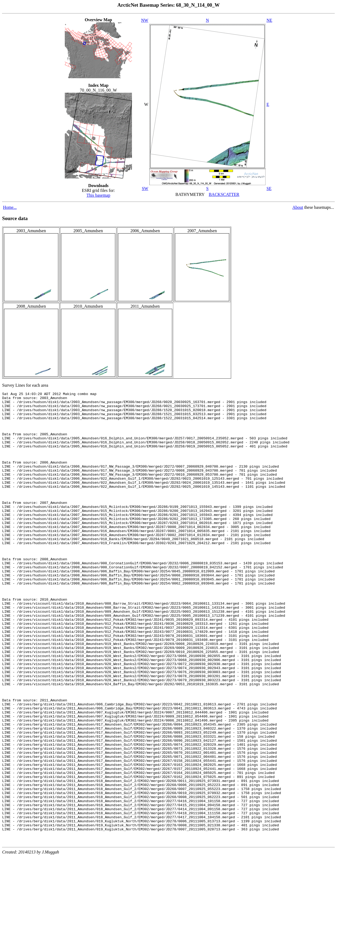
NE (269, 20)
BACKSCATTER (224, 194)
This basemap (98, 195)
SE (269, 188)
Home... (10, 207)
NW (144, 20)
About (297, 207)
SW (145, 188)
